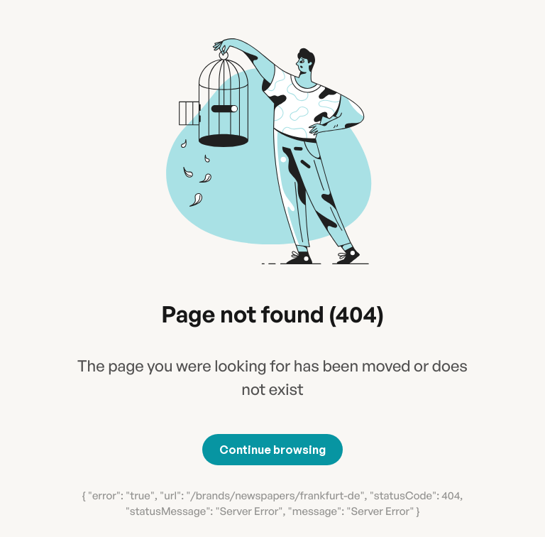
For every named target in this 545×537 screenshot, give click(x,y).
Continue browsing (272, 450)
